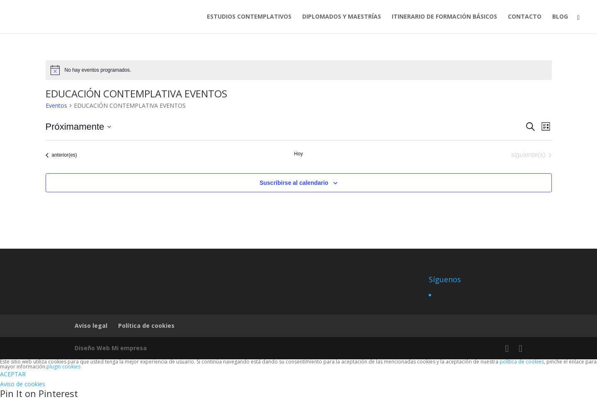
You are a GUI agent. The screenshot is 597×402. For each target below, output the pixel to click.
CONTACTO (524, 17)
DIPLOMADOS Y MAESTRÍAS (341, 17)
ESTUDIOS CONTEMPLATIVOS (249, 17)
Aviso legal (91, 325)
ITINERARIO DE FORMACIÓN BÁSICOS (444, 17)
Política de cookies (146, 325)
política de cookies (522, 361)
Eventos (56, 105)
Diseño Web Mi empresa (111, 348)
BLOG (560, 17)
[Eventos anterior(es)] (61, 155)
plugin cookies (63, 366)
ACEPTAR (13, 374)
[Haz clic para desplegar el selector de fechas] (79, 126)
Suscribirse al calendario (294, 182)
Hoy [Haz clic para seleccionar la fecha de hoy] (298, 154)
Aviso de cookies (22, 384)
